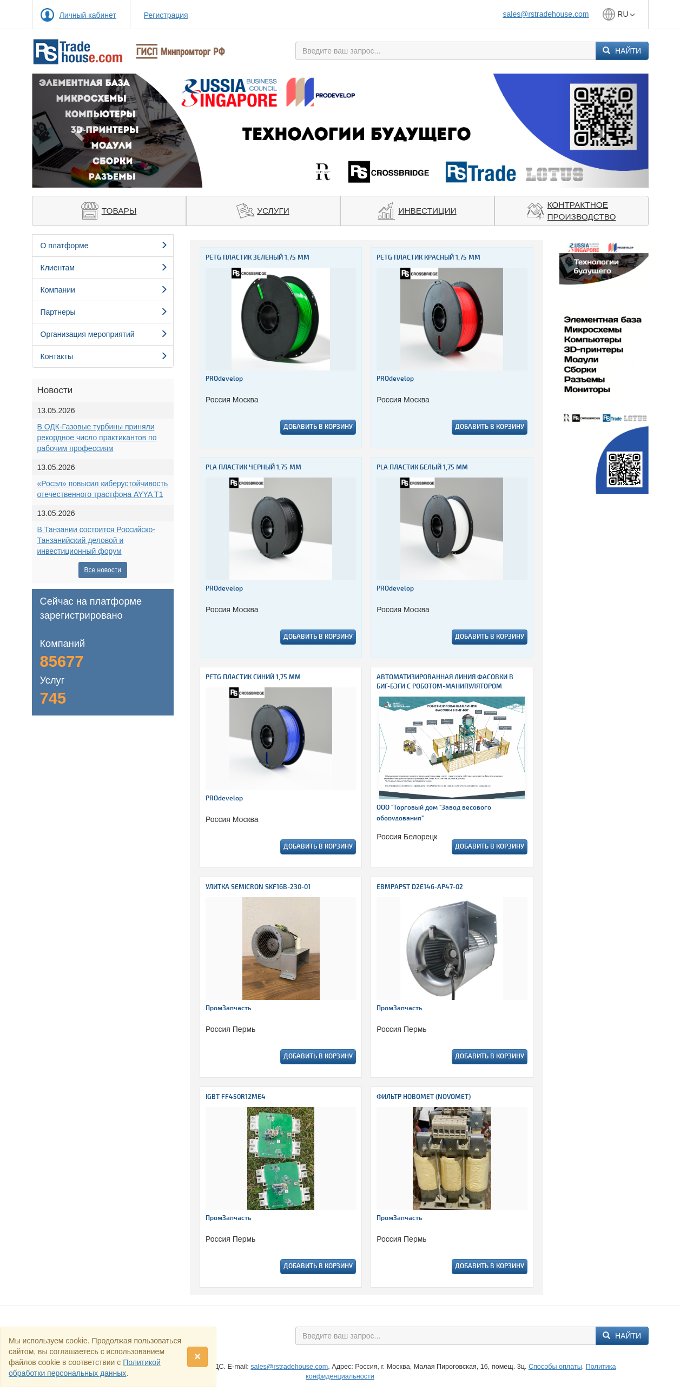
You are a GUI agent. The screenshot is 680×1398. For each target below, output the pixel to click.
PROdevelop (224, 379)
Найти (622, 51)
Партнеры (104, 312)
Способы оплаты (555, 1366)
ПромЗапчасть (228, 1008)
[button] (78, 131)
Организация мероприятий (104, 334)
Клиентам (104, 267)
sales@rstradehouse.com (546, 14)
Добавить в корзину (318, 427)
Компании (104, 290)
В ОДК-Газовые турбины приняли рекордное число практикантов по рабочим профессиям (97, 437)
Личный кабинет (88, 15)
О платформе (104, 245)
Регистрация (166, 15)
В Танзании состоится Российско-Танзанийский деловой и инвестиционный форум (96, 540)
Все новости (102, 570)
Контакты (104, 356)
